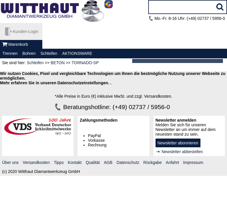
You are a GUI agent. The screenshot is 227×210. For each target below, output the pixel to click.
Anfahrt (172, 162)
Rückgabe (152, 162)
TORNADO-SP (85, 62)
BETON (58, 62)
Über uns (10, 162)
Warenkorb (18, 44)
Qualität (93, 162)
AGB (108, 162)
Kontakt (74, 162)
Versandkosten (36, 162)
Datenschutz (127, 162)
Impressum (193, 162)
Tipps (59, 162)
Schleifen (35, 62)
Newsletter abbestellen (182, 151)
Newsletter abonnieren (178, 143)
